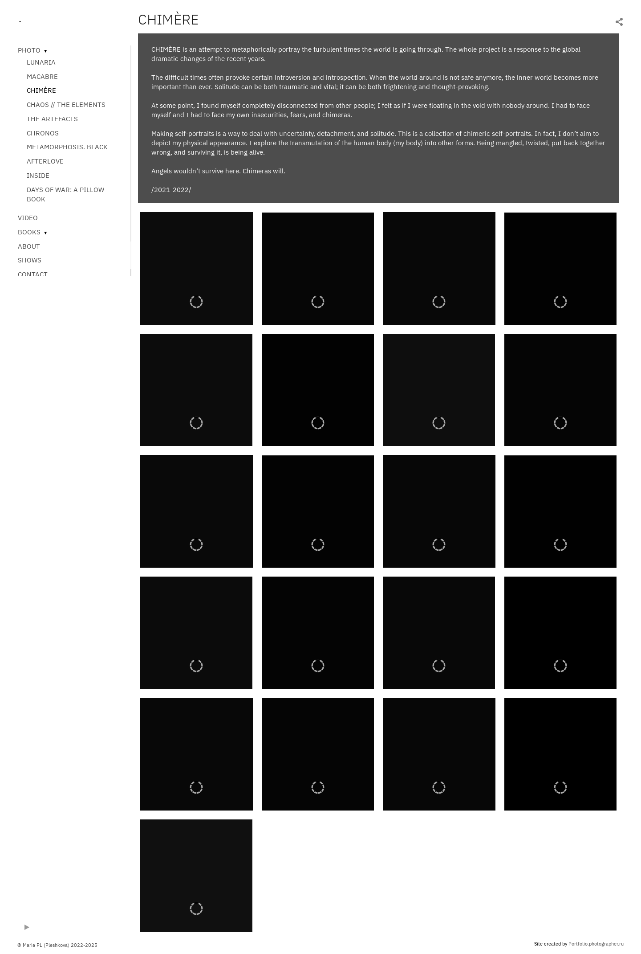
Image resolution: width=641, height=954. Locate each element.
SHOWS (29, 260)
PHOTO (29, 50)
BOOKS (29, 232)
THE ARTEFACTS (52, 119)
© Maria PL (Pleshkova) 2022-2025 (57, 945)
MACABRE (42, 76)
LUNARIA (41, 62)
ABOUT (29, 246)
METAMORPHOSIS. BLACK (67, 147)
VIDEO (28, 217)
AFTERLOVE (45, 161)
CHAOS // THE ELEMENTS (66, 104)
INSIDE (38, 175)
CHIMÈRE (41, 90)
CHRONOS (43, 133)
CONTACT (33, 274)
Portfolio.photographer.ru (596, 944)
